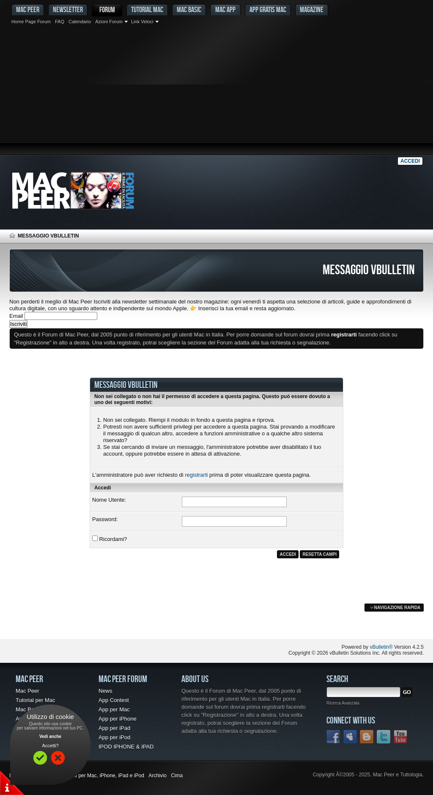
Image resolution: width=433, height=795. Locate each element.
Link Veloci (142, 21)
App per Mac (114, 709)
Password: (105, 519)
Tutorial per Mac (35, 700)
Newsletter (68, 9)
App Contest (114, 700)
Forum (107, 9)
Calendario (80, 21)
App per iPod (114, 737)
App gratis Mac (267, 9)
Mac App (225, 9)
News (105, 691)
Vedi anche (50, 736)
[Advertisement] (216, 91)
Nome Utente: (109, 500)
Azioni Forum (109, 21)
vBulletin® (381, 647)
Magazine (311, 9)
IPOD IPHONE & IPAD (126, 746)
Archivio (157, 776)
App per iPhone (118, 719)
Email (16, 316)
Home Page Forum (31, 21)
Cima (177, 776)
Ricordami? (109, 538)
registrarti (196, 475)
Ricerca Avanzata (342, 703)
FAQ (59, 21)
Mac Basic (189, 9)
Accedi (410, 161)
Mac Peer (27, 691)
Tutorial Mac (147, 9)
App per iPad (114, 728)
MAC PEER (27, 9)
